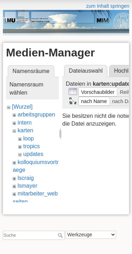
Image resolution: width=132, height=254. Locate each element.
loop (28, 138)
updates (33, 154)
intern (25, 123)
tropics (31, 146)
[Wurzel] (22, 107)
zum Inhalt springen (107, 6)
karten (25, 130)
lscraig (26, 178)
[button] (98, 91)
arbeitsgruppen (36, 114)
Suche (61, 233)
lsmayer (27, 186)
